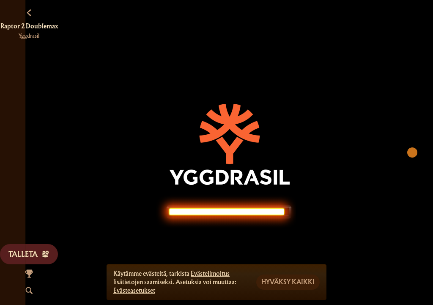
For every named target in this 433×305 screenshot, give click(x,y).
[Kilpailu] (29, 273)
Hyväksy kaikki (288, 282)
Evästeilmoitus (210, 273)
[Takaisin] (29, 12)
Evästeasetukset (134, 290)
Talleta (28, 254)
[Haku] (29, 290)
